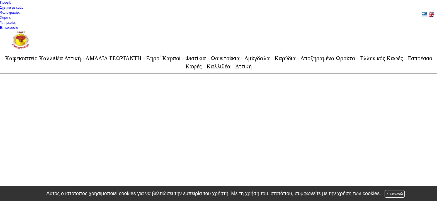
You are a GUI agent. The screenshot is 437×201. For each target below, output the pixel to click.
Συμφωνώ (394, 194)
